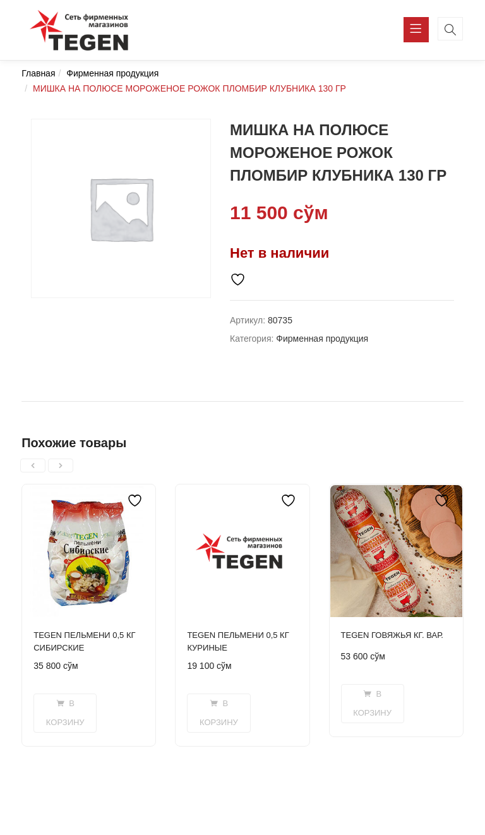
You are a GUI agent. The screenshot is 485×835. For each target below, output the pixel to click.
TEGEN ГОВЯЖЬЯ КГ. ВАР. (392, 635)
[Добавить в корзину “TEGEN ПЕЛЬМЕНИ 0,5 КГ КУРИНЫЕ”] (218, 713)
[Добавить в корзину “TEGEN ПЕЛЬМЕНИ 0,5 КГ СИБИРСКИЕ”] (65, 713)
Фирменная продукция (112, 73)
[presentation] (32, 465)
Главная (38, 73)
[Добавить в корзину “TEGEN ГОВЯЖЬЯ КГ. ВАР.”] (372, 703)
